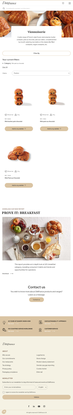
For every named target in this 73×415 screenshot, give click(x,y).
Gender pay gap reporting (45, 365)
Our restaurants (7, 362)
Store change (41, 358)
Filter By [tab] (37, 53)
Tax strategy (6, 365)
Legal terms (40, 355)
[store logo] (9, 3)
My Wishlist (63, 3)
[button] (19, 128)
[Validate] (36, 397)
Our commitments (8, 358)
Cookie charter (41, 369)
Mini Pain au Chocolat (12, 178)
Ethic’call (39, 372)
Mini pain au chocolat (47, 121)
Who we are (6, 355)
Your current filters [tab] (10, 59)
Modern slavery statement (45, 362)
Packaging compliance (9, 372)
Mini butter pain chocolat (13, 121)
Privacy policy (7, 369)
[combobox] (36, 8)
